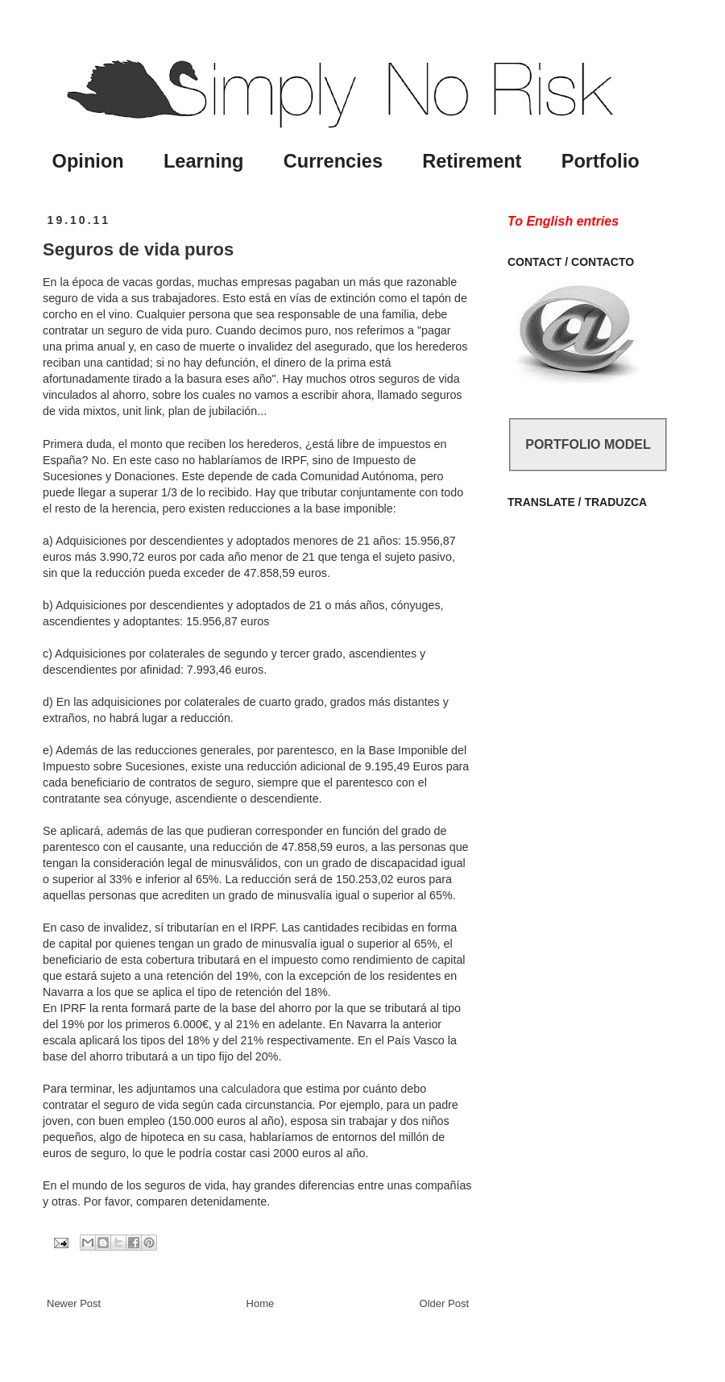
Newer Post (74, 1303)
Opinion (88, 161)
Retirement (471, 161)
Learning (204, 161)
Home (260, 1303)
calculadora (251, 1088)
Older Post (444, 1303)
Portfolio (600, 161)
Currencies (333, 161)
